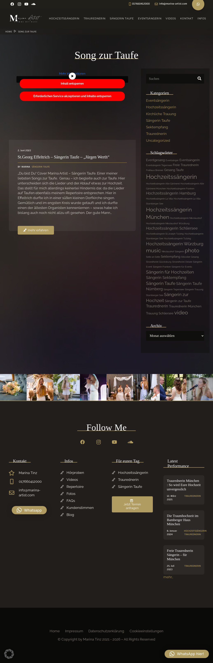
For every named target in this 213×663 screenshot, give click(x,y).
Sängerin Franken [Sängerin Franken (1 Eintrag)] (162, 266)
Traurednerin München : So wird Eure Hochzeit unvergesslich (184, 485)
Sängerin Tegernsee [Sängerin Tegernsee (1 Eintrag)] (174, 289)
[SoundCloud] (33, 4)
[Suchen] (175, 79)
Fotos (71, 494)
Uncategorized (158, 140)
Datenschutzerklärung (106, 631)
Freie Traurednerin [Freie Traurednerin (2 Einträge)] (186, 165)
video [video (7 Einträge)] (181, 312)
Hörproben (75, 473)
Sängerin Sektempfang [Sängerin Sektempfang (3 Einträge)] (166, 277)
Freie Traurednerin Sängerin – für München (180, 555)
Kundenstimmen (80, 508)
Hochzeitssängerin (161, 107)
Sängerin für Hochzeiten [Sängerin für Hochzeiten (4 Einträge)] (170, 272)
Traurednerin (156, 134)
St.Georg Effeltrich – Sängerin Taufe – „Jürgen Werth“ (63, 157)
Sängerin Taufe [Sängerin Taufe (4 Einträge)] (160, 283)
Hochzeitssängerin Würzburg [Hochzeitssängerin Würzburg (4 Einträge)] (174, 243)
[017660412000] (14, 481)
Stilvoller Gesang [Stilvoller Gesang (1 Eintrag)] (190, 257)
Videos (72, 480)
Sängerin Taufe (158, 120)
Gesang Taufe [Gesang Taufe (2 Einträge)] (174, 170)
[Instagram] (19, 4)
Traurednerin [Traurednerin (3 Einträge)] (157, 306)
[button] (29, 510)
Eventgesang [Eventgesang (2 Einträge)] (155, 160)
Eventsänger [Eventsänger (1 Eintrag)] (172, 160)
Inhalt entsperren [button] (72, 83)
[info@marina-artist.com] (14, 492)
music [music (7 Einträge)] (153, 250)
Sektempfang (157, 127)
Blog (70, 515)
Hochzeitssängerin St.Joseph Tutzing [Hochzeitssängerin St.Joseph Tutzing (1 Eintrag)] (165, 233)
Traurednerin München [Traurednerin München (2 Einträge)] (185, 306)
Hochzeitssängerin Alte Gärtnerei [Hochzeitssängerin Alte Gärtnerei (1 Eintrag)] (163, 183)
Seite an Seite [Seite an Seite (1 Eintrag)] (153, 257)
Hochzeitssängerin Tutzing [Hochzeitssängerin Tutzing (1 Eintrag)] (177, 238)
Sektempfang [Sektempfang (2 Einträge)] (170, 256)
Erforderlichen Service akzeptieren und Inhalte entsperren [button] (72, 96)
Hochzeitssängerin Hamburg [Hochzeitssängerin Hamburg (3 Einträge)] (171, 193)
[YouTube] (26, 4)
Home (55, 631)
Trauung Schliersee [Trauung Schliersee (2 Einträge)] (159, 313)
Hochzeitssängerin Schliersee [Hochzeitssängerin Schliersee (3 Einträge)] (172, 228)
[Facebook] (12, 4)
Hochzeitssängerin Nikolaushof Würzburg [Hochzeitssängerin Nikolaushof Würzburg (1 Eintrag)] (168, 223)
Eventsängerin (157, 100)
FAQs (71, 501)
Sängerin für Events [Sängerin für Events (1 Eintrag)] (182, 266)
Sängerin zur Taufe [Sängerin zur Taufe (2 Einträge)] (178, 301)
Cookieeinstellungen (146, 631)
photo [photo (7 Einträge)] (192, 250)
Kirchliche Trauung (161, 114)
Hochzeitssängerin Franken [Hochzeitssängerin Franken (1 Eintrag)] (180, 188)
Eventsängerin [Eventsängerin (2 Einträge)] (189, 160)
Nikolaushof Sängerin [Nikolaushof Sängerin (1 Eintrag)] (173, 251)
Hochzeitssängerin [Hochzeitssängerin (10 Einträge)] (171, 176)
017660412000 (30, 481)
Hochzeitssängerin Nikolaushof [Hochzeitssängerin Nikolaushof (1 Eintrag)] (186, 218)
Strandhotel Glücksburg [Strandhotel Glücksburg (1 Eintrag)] (158, 262)
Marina (25, 167)
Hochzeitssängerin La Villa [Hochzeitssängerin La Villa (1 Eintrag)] (159, 198)
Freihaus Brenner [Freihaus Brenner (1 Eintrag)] (154, 170)
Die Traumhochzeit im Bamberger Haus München (182, 520)
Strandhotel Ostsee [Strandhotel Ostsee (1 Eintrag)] (182, 262)
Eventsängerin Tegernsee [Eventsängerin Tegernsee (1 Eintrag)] (159, 165)
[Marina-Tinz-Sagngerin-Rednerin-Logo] (26, 18)
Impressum (74, 631)
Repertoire (75, 487)
